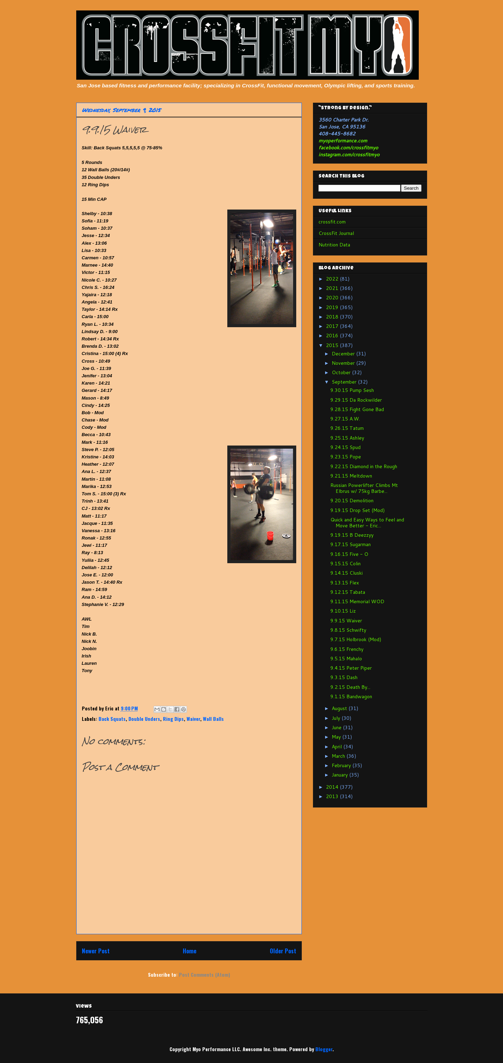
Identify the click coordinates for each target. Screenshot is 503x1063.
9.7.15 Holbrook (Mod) (355, 639)
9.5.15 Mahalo (346, 658)
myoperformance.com (343, 140)
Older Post (283, 950)
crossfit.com (332, 221)
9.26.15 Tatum (347, 428)
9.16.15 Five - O (349, 554)
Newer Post (96, 950)
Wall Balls (213, 718)
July (336, 718)
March (339, 756)
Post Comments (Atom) (204, 974)
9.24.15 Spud (345, 447)
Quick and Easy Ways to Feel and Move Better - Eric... (367, 522)
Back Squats (112, 718)
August (340, 708)
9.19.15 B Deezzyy (352, 535)
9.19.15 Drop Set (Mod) (357, 510)
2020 (333, 297)
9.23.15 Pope (345, 456)
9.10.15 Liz (343, 610)
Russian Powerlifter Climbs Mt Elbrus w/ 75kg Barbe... (364, 488)
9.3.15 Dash (343, 677)
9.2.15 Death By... (350, 687)
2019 (333, 307)
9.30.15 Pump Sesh (352, 390)
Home (189, 950)
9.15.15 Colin (345, 563)
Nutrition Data (334, 244)
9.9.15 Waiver (346, 620)
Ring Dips (173, 718)
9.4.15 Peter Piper (351, 667)
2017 (333, 326)
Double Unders (144, 718)
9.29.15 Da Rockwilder (356, 399)
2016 (333, 335)
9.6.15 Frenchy (346, 649)
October (342, 372)
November (344, 363)
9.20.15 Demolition (352, 500)
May (337, 736)
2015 (333, 345)
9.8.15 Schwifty (348, 630)
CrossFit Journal (336, 233)
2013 (333, 796)
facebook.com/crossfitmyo (348, 147)
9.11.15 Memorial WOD (357, 601)
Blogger (323, 1049)
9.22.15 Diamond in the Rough (363, 466)
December (344, 353)
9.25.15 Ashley (347, 437)
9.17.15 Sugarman (350, 544)
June (337, 727)
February (342, 765)
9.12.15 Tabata (347, 592)
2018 (333, 316)
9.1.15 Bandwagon (351, 696)
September (345, 381)
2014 (333, 787)
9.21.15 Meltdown (351, 475)
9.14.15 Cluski (346, 572)
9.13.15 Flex (344, 582)
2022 (333, 278)
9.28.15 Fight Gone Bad (357, 409)
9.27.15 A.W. (345, 418)
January (340, 774)
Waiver (193, 718)
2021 (333, 288)
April (337, 746)
